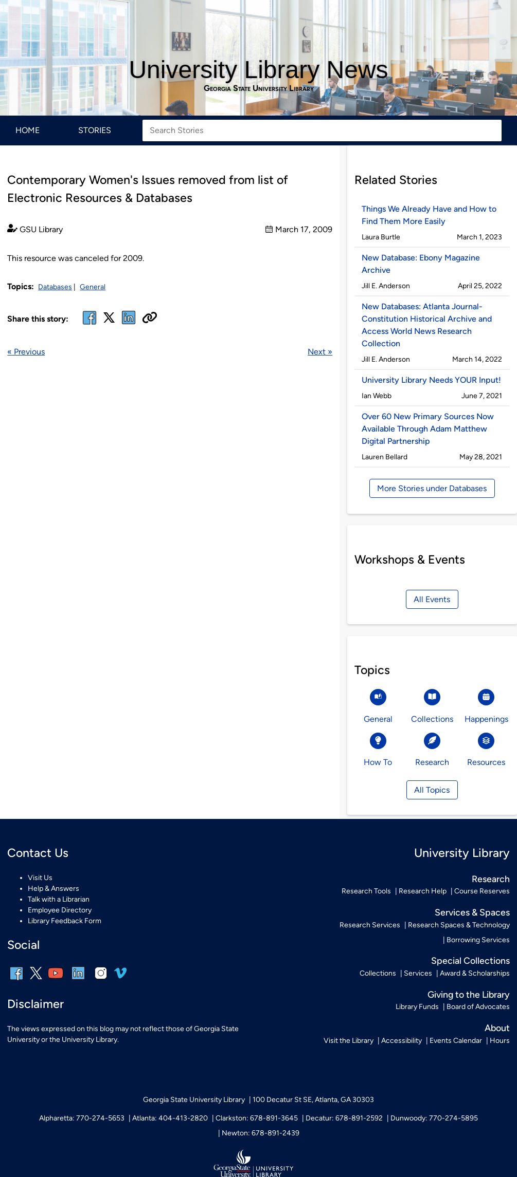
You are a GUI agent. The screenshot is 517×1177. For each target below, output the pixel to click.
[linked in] (128, 324)
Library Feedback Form (64, 921)
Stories (94, 130)
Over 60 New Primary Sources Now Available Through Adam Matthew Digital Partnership (428, 429)
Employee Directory (60, 910)
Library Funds (417, 1006)
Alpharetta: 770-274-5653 (81, 1118)
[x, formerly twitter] (109, 321)
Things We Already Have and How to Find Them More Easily (429, 215)
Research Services (370, 925)
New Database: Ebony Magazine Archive (421, 264)
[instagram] (101, 980)
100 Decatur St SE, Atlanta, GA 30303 (313, 1099)
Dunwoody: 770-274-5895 (434, 1118)
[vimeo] (120, 977)
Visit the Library (348, 1040)
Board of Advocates (478, 1006)
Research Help (423, 891)
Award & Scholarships (475, 973)
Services (418, 973)
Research (491, 878)
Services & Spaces (472, 912)
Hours (500, 1040)
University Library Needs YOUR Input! (431, 380)
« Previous (26, 352)
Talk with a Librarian (59, 899)
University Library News (258, 69)
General (92, 287)
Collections (378, 973)
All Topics (432, 790)
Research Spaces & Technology (459, 925)
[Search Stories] (322, 130)
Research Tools (366, 891)
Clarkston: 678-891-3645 (257, 1118)
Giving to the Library (468, 994)
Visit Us (40, 877)
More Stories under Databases (432, 488)
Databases (55, 287)
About (497, 1027)
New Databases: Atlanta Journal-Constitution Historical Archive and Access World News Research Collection (427, 325)
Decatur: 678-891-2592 (344, 1118)
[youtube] (55, 980)
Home (27, 130)
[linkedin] (78, 980)
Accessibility (401, 1040)
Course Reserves (482, 891)
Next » (320, 352)
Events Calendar (456, 1040)
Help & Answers (53, 888)
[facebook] (89, 324)
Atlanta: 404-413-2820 (170, 1118)
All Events (432, 599)
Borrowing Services (478, 940)
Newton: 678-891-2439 (260, 1133)
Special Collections (470, 960)
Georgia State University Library (259, 88)
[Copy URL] (149, 318)
